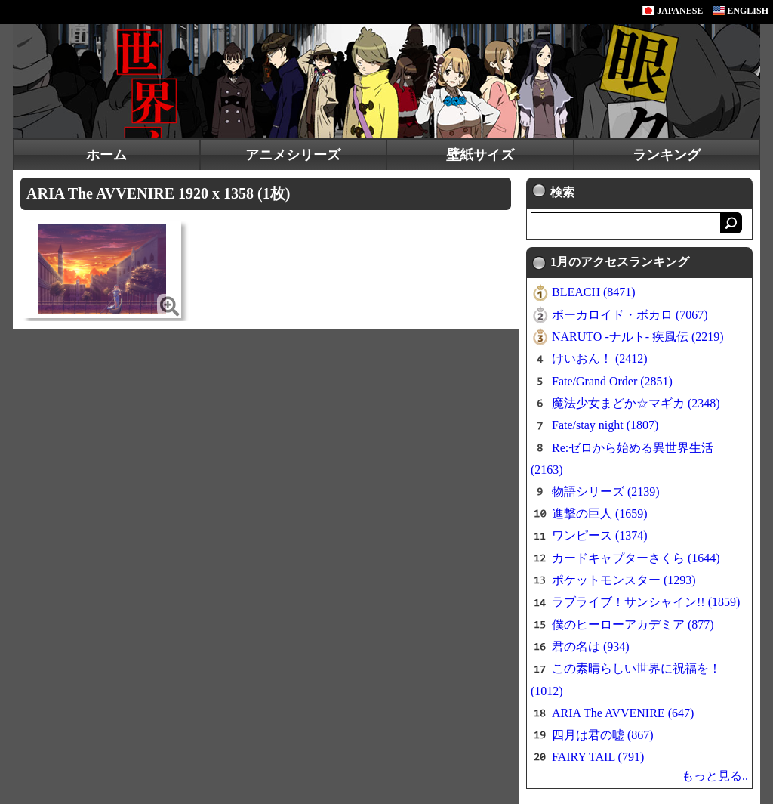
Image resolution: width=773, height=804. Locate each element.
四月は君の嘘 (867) (603, 734)
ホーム (106, 154)
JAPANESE (672, 10)
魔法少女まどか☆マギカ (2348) (636, 403)
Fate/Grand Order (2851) (612, 381)
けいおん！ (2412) (600, 358)
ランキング (667, 154)
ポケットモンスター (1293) (624, 580)
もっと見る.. (715, 775)
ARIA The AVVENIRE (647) (623, 713)
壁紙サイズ (480, 154)
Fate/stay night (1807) (605, 425)
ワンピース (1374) (600, 535)
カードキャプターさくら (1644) (636, 558)
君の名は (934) (591, 646)
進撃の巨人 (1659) (600, 513)
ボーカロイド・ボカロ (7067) (630, 314)
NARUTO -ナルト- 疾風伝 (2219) (638, 336)
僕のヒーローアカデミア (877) (633, 624)
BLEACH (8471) (594, 292)
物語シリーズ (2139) (606, 491)
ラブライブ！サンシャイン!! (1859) (646, 601)
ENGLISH (740, 10)
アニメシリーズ (292, 154)
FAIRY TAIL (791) (598, 756)
